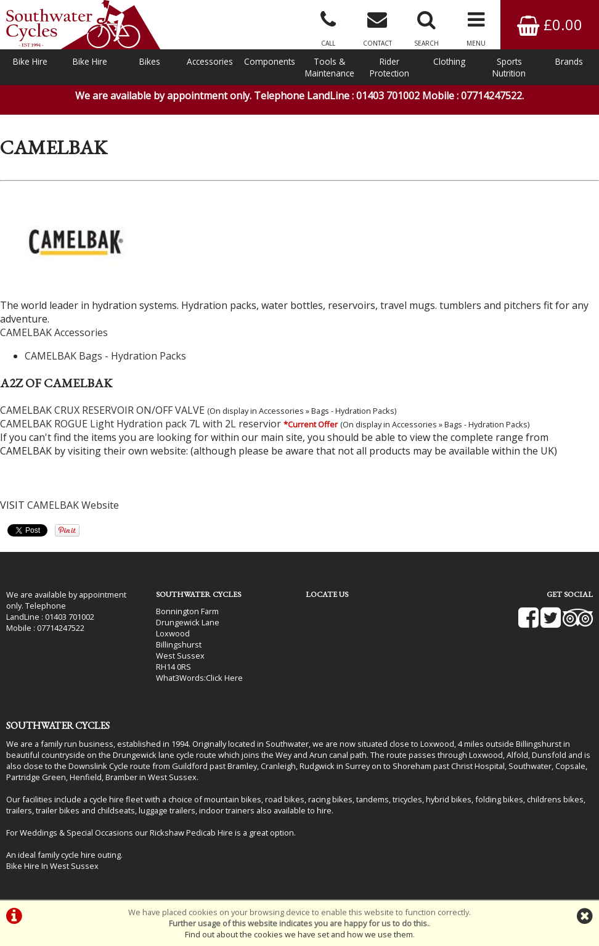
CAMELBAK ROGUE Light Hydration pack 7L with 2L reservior (140, 423)
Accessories (210, 61)
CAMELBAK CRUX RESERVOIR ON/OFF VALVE (102, 410)
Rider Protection (389, 67)
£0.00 (549, 24)
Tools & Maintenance (329, 67)
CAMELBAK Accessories (54, 332)
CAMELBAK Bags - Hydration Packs (105, 356)
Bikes (149, 61)
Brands (569, 61)
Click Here (224, 677)
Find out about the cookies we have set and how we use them (299, 934)
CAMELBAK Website (73, 505)
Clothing (449, 61)
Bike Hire (30, 61)
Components (269, 61)
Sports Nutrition (509, 67)
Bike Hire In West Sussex (52, 865)
